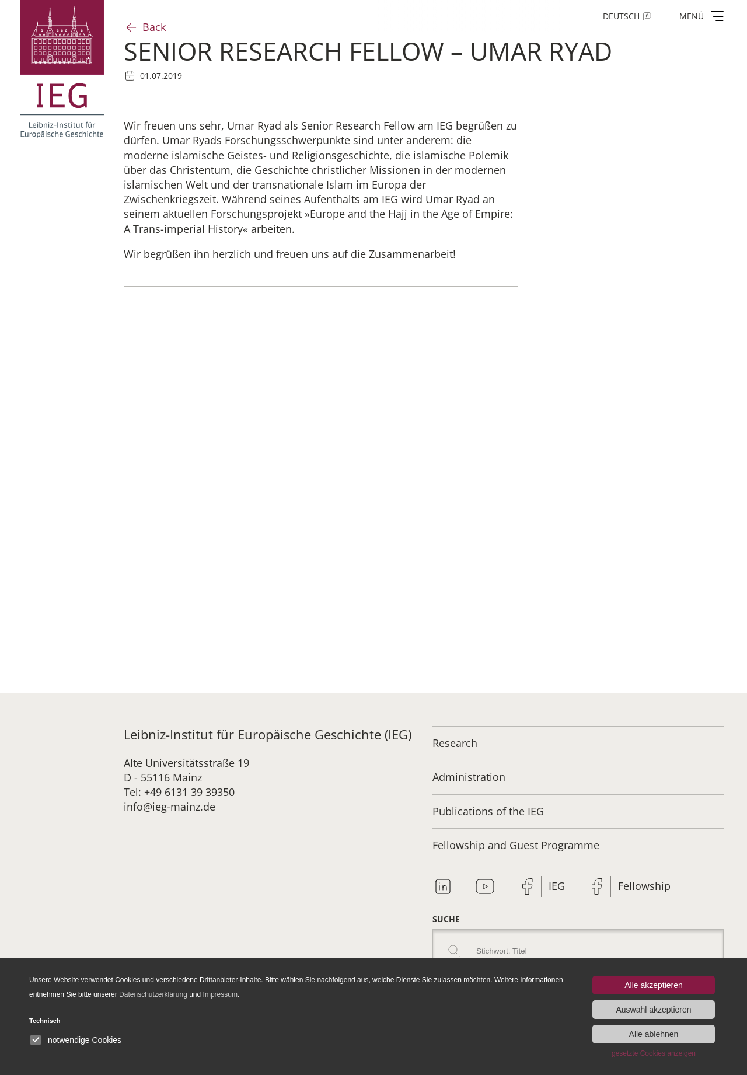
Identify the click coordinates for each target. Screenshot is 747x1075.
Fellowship (644, 886)
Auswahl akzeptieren (653, 1009)
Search (454, 951)
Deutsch (621, 16)
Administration (468, 777)
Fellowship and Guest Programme (515, 845)
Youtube (484, 886)
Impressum (220, 994)
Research (454, 743)
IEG (557, 886)
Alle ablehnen (654, 1034)
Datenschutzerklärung (153, 994)
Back (154, 27)
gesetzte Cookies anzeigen (654, 1053)
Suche (446, 918)
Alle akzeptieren (653, 985)
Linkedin (442, 886)
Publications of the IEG (488, 811)
